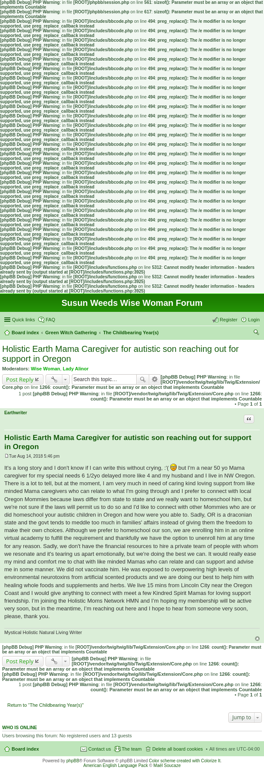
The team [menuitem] (131, 749)
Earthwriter (15, 412)
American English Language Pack (115, 765)
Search (142, 379)
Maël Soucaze (167, 765)
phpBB (72, 760)
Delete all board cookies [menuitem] (177, 749)
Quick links (23, 319)
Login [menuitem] (254, 319)
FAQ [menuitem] (50, 319)
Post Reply (20, 379)
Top (257, 638)
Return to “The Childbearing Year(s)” (45, 705)
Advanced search (155, 379)
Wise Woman (45, 368)
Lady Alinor (76, 368)
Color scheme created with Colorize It (184, 760)
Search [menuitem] (256, 333)
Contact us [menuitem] (99, 749)
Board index (25, 749)
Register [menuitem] (228, 319)
